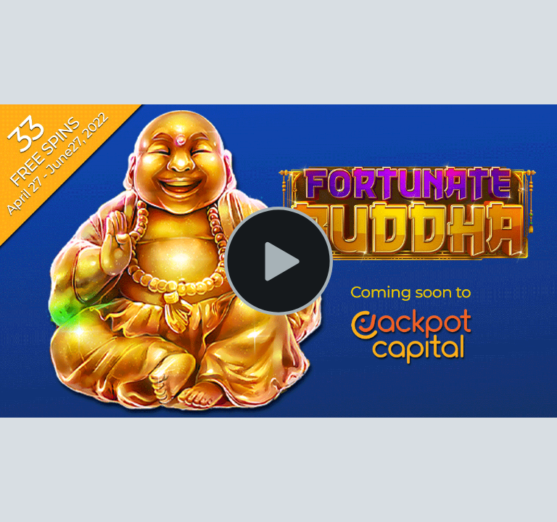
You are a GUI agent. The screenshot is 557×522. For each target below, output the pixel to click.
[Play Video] (278, 261)
